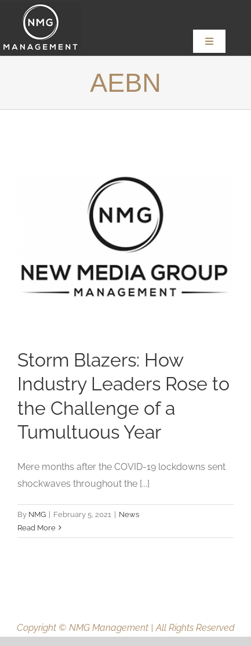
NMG (37, 514)
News (129, 514)
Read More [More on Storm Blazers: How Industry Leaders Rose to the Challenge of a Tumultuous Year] (36, 527)
